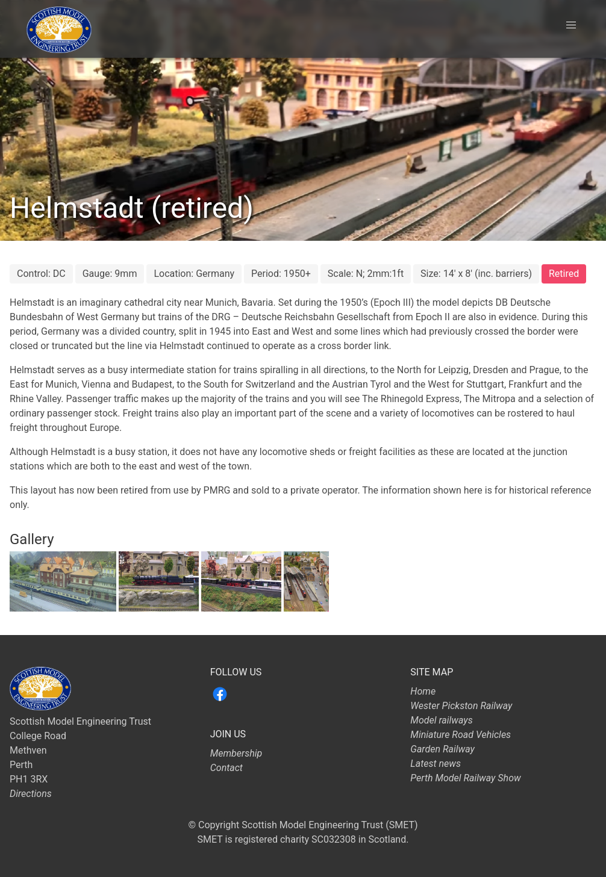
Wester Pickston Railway (461, 705)
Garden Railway (442, 749)
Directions (31, 793)
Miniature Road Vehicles (460, 734)
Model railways (441, 720)
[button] (571, 25)
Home (423, 691)
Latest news (435, 763)
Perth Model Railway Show (465, 778)
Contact (226, 767)
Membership (236, 753)
